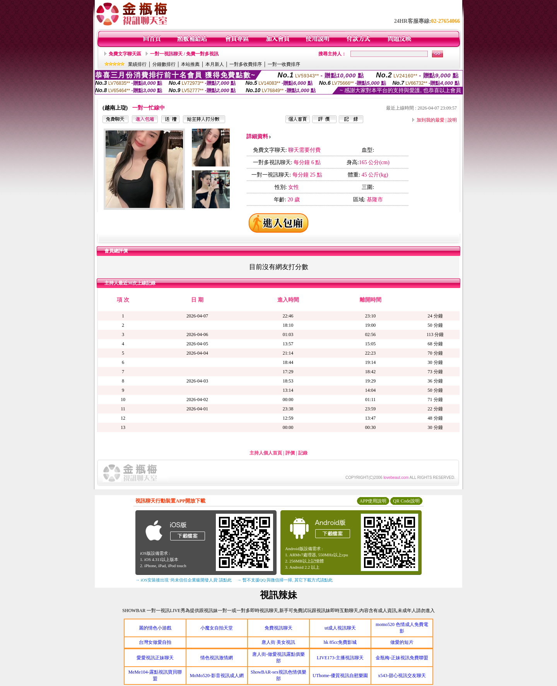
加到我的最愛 (430, 120)
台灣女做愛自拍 (155, 642)
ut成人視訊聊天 (340, 628)
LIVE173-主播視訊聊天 (340, 657)
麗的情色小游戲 (155, 628)
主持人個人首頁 (265, 453)
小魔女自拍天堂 (216, 628)
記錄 (303, 453)
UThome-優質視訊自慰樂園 (340, 675)
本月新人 (214, 64)
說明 (452, 120)
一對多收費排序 (245, 64)
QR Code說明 (406, 501)
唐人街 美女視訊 (278, 642)
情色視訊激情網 (216, 657)
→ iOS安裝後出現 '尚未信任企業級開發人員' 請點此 (183, 580)
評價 (290, 453)
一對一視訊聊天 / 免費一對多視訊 (184, 54)
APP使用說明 (372, 501)
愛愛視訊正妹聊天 (155, 657)
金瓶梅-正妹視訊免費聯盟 (402, 657)
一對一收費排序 (284, 64)
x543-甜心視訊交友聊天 (402, 675)
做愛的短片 (401, 642)
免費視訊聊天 (278, 628)
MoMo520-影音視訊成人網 (217, 675)
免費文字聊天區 (125, 54)
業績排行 (137, 64)
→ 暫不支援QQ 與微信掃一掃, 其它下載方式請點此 (285, 580)
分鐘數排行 (164, 64)
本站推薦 (190, 64)
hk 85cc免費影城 (340, 642)
